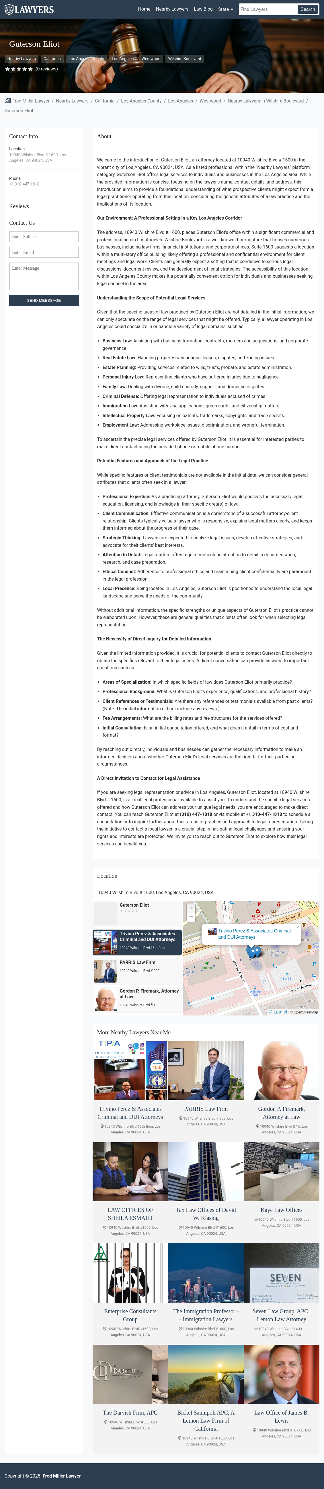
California (52, 58)
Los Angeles (123, 58)
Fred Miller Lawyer (31, 101)
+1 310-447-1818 (24, 184)
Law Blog (203, 9)
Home (144, 9)
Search (307, 9)
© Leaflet (278, 1011)
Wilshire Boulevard (184, 58)
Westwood (151, 58)
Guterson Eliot (19, 110)
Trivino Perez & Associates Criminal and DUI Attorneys (254, 934)
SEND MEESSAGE (44, 300)
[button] (252, 953)
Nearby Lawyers (172, 9)
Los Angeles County (86, 58)
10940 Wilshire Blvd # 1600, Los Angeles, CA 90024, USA (37, 158)
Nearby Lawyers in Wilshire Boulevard (266, 101)
